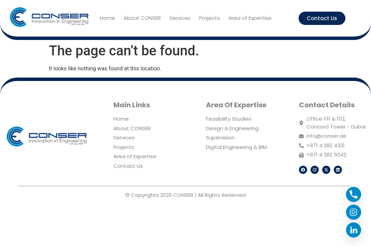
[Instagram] (353, 212)
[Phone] (353, 194)
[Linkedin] (353, 229)
